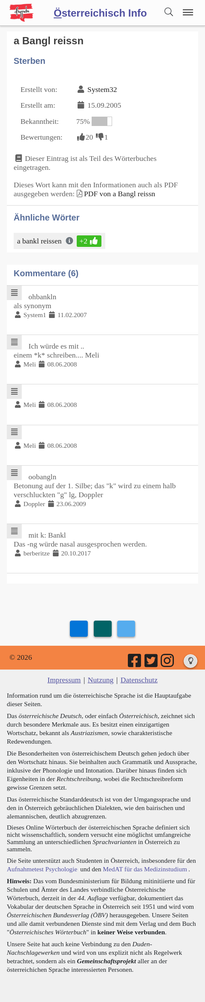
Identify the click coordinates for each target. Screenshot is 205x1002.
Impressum (64, 680)
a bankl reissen (40, 241)
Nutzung (101, 680)
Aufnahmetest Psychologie (42, 869)
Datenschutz (139, 680)
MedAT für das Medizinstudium (145, 869)
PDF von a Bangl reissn (119, 193)
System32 (102, 89)
